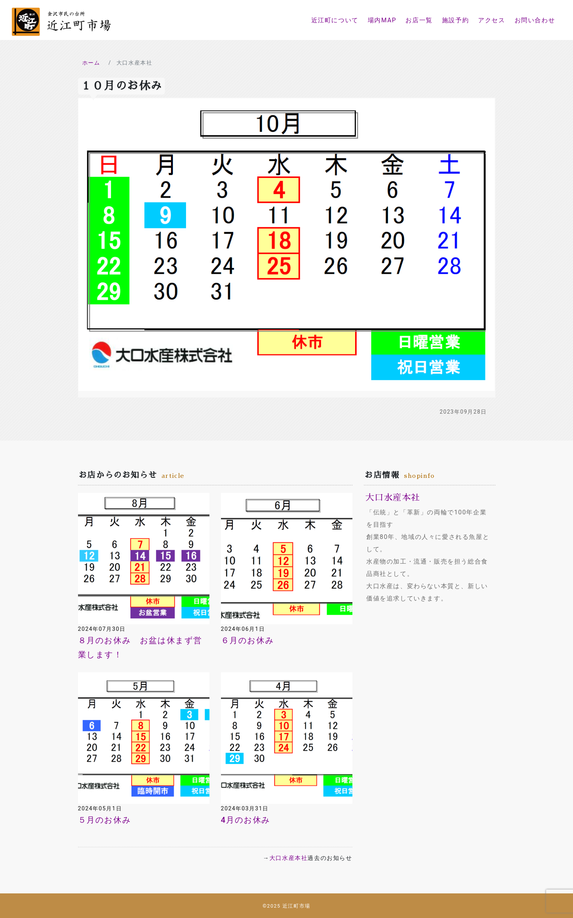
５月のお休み (104, 820)
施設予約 (455, 20)
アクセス (491, 20)
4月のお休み (246, 820)
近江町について (335, 20)
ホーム (91, 63)
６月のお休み (247, 640)
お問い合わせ (535, 20)
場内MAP (382, 20)
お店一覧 (418, 20)
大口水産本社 (288, 858)
